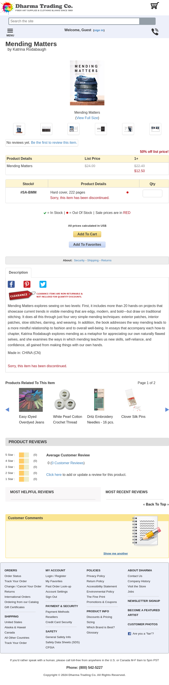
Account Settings (57, 591)
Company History (139, 581)
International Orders (17, 596)
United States (13, 622)
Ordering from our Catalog (22, 602)
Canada (10, 632)
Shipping (93, 260)
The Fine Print (96, 596)
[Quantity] (152, 193)
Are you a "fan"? (143, 633)
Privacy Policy (96, 576)
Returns (106, 260)
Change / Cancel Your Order (23, 586)
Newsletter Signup (144, 601)
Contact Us (135, 576)
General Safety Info (58, 637)
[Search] (74, 21)
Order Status (13, 576)
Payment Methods (57, 611)
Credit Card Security (59, 622)
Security (79, 260)
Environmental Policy (100, 591)
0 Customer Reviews (68, 463)
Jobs (131, 591)
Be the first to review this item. (54, 142)
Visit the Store (137, 586)
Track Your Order (16, 581)
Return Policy (95, 581)
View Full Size (87, 118)
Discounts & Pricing (99, 617)
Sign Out (51, 596)
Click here (54, 475)
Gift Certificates (15, 607)
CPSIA (50, 647)
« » (156, 504)
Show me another (115, 553)
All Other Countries (17, 637)
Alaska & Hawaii (15, 627)
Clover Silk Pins (133, 416)
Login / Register (56, 576)
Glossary (92, 632)
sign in (99, 30)
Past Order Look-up (58, 586)
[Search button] (148, 21)
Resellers (52, 617)
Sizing (91, 622)
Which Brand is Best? (101, 627)
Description (18, 272)
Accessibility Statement (102, 586)
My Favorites (54, 581)
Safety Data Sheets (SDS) (63, 642)
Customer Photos (143, 624)
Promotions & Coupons (102, 602)
